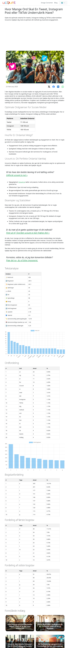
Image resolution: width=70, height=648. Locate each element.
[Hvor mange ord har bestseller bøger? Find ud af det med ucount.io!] (20, 623)
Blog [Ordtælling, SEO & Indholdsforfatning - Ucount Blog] (55, 3)
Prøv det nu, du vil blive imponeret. (22, 260)
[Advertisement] (35, 36)
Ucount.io (21, 182)
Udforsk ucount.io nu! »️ (17, 175)
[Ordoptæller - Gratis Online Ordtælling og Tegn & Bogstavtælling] (9, 3)
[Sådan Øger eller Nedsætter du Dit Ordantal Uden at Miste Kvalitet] (50, 623)
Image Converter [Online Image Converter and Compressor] (47, 3)
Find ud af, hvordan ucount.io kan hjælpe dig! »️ (27, 232)
